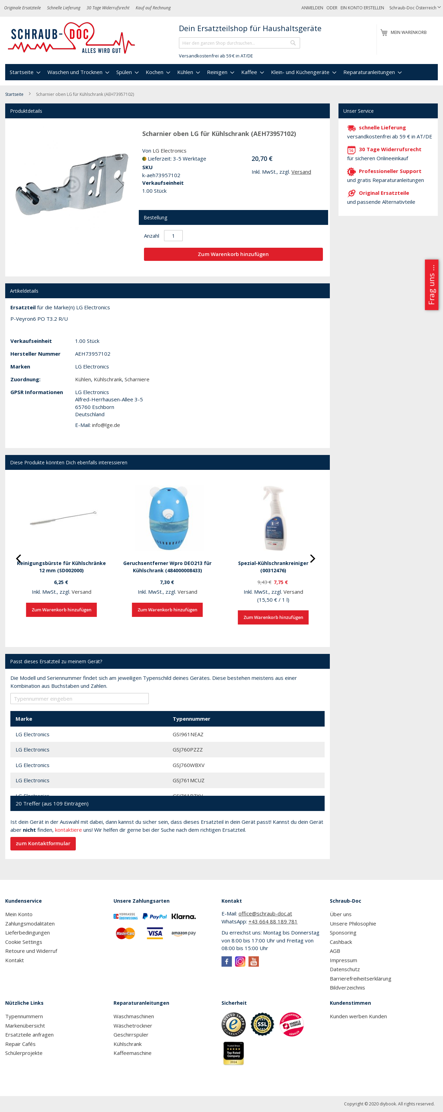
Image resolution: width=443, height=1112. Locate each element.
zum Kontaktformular (43, 843)
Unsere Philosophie (353, 923)
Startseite (14, 94)
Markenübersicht (25, 1025)
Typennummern (24, 1016)
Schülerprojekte (24, 1052)
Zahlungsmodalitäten (30, 923)
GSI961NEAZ (188, 734)
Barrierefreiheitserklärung (360, 978)
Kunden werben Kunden (358, 1016)
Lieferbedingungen (27, 932)
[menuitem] (24, 72)
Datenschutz (345, 969)
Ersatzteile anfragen (29, 1034)
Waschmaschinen (134, 1016)
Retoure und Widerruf (31, 950)
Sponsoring (343, 932)
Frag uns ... (431, 285)
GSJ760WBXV (189, 765)
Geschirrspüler (131, 1034)
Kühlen (83, 379)
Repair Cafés (20, 1043)
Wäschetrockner (133, 1025)
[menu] (221, 72)
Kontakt (14, 960)
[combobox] (239, 42)
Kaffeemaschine (133, 1052)
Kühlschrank (108, 379)
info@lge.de (106, 424)
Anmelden (312, 8)
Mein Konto (19, 914)
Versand (301, 171)
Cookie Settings (23, 941)
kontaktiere (68, 829)
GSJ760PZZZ (188, 749)
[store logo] (72, 38)
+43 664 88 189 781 (273, 921)
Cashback (341, 941)
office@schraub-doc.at (265, 913)
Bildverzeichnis (347, 987)
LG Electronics (170, 150)
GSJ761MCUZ (189, 780)
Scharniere (137, 379)
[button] (415, 8)
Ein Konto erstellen (362, 8)
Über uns (341, 914)
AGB (335, 950)
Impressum (343, 960)
